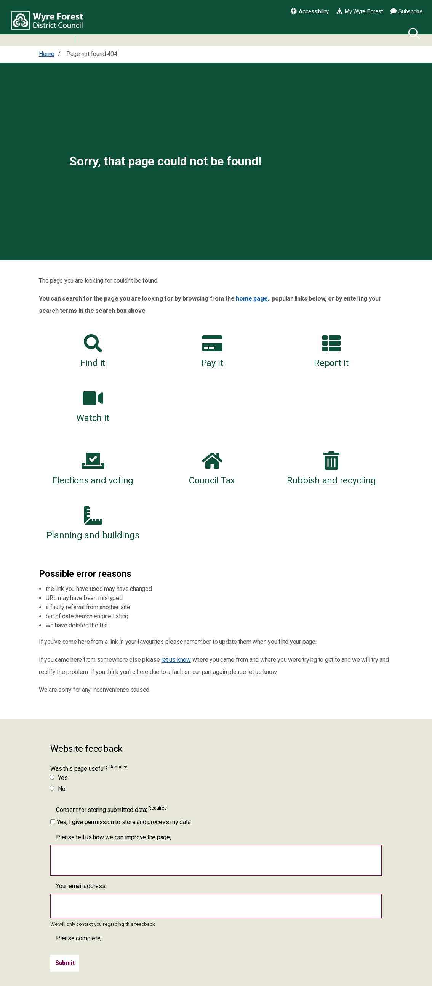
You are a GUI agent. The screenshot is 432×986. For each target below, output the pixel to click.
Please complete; (78, 842)
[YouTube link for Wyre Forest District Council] (212, 933)
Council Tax (170, 421)
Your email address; (81, 790)
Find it (78, 351)
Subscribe (406, 11)
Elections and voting (78, 421)
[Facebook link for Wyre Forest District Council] (170, 933)
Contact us (296, 927)
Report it (262, 351)
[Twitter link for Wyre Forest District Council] (191, 933)
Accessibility (310, 11)
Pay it (170, 351)
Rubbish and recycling (261, 421)
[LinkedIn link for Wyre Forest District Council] (170, 954)
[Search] (412, 32)
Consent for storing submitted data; (111, 713)
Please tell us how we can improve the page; (113, 741)
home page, (253, 298)
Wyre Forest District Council (50, 23)
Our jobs (293, 945)
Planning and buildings (353, 421)
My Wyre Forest (359, 11)
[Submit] (65, 867)
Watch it (353, 351)
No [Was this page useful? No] (58, 692)
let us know (175, 563)
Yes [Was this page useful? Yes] (58, 681)
